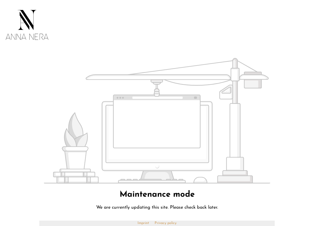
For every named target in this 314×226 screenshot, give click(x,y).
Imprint (143, 223)
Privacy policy (166, 223)
